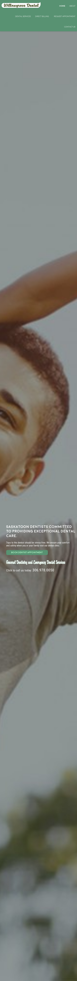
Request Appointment (64, 16)
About (72, 6)
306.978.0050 (43, 570)
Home (21, 5)
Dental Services (23, 16)
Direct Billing (42, 16)
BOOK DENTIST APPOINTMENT (27, 552)
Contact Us (69, 27)
